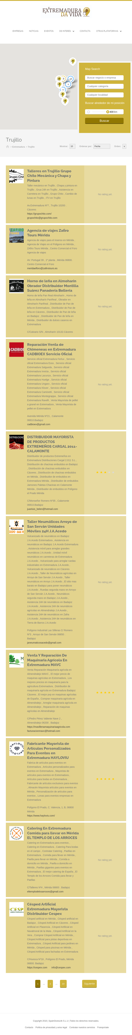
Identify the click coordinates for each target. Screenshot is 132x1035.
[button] (59, 85)
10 (63, 983)
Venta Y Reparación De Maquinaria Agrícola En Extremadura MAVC (47, 660)
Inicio (7, 147)
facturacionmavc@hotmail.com (43, 731)
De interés (65, 31)
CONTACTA (85, 31)
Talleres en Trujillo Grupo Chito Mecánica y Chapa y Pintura (49, 176)
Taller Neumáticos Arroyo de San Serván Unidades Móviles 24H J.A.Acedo (52, 526)
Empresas (18, 31)
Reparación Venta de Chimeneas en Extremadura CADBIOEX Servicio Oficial (51, 349)
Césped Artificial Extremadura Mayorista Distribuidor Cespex (47, 909)
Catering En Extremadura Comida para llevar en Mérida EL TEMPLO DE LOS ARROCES (53, 833)
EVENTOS (48, 31)
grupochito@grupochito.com (42, 217)
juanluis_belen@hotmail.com (42, 509)
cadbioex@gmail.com (38, 424)
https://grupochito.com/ (39, 213)
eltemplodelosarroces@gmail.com (45, 891)
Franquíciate (103, 1027)
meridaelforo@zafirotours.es (42, 268)
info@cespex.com (61, 967)
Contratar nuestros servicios (82, 1027)
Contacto (29, 1027)
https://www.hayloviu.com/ (41, 815)
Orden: (117, 146)
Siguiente (89, 983)
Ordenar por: (85, 146)
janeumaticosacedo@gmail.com (44, 642)
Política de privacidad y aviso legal (51, 1027)
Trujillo (31, 147)
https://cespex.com (37, 967)
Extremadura (18, 147)
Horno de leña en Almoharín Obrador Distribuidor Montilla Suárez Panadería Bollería (52, 286)
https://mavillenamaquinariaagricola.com (48, 726)
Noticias (33, 31)
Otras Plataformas (107, 31)
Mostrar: (64, 146)
